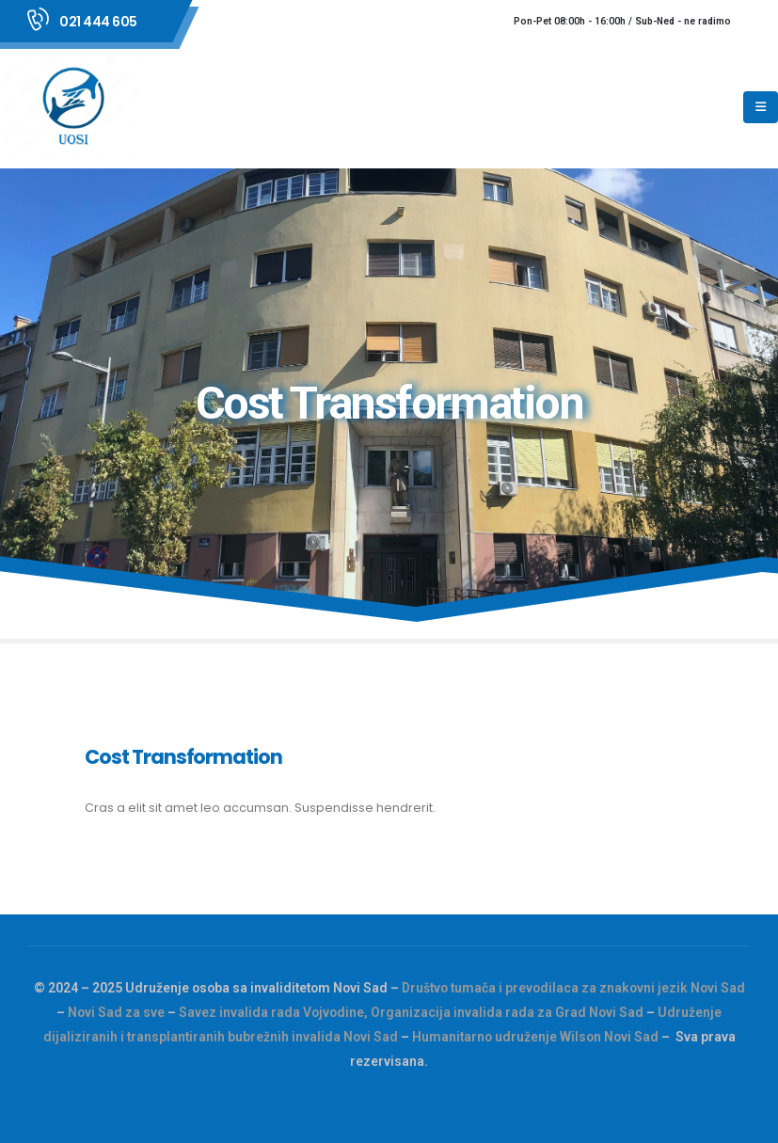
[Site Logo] (75, 107)
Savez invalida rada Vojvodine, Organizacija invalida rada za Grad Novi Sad (411, 1012)
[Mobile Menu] (760, 107)
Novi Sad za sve (116, 1012)
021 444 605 (98, 21)
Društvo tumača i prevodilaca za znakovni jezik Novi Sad (573, 987)
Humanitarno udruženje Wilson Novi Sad (535, 1036)
